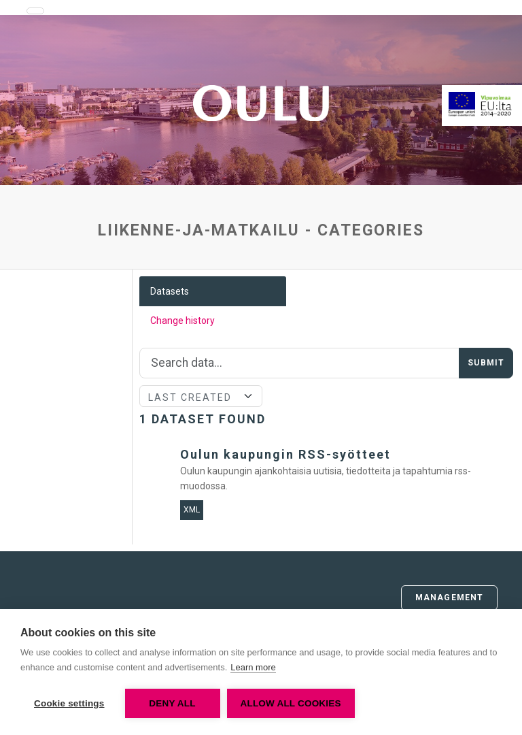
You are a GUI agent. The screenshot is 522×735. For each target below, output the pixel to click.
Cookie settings (69, 703)
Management (449, 597)
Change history (182, 320)
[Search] (299, 363)
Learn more (252, 667)
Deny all (172, 703)
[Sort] (201, 396)
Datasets (169, 291)
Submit (486, 363)
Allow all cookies (291, 703)
